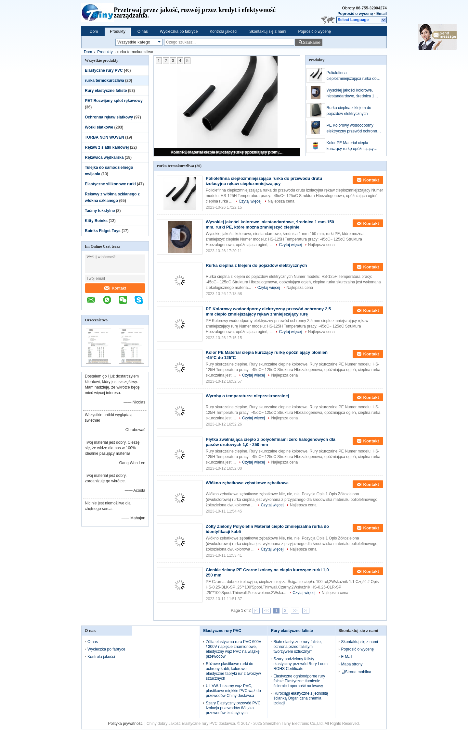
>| (305, 610)
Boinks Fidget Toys (103, 231)
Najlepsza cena (281, 201)
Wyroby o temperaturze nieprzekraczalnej (247, 395)
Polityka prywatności (126, 723)
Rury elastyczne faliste (106, 90)
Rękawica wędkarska (104, 157)
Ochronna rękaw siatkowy (109, 117)
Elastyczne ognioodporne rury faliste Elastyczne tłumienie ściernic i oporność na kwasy (299, 681)
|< (256, 610)
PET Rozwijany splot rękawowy (114, 100)
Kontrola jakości (223, 31)
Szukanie (311, 42)
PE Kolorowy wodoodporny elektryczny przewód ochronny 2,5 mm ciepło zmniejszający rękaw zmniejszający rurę (353, 128)
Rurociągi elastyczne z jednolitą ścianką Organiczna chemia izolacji (300, 698)
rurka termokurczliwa (104, 80)
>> (295, 610)
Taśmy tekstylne (100, 210)
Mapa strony (352, 664)
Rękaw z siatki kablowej (107, 147)
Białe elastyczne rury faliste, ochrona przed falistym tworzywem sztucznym (297, 646)
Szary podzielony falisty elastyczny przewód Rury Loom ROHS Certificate (300, 664)
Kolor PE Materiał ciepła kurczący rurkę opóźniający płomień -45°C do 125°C (227, 152)
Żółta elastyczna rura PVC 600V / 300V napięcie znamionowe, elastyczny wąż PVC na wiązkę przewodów (233, 649)
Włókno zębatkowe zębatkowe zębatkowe (247, 482)
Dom (94, 31)
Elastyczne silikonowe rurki (110, 184)
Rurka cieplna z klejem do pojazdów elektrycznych (349, 110)
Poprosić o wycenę (355, 13)
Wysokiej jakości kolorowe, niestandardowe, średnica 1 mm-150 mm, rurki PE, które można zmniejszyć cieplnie (351, 93)
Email (381, 13)
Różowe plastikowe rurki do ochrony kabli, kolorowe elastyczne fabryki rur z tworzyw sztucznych (233, 671)
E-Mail (346, 656)
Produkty (117, 31)
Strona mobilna (356, 672)
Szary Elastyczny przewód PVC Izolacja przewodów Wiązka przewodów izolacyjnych (233, 708)
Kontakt (115, 288)
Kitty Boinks (96, 220)
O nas (142, 31)
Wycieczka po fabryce (179, 31)
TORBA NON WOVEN (104, 137)
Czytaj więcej (250, 201)
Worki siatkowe (99, 127)
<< (266, 610)
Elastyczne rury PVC (104, 70)
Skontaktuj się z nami (267, 31)
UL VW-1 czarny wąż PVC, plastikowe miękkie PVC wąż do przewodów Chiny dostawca (233, 691)
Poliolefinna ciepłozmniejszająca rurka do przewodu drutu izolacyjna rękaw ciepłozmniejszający (352, 75)
